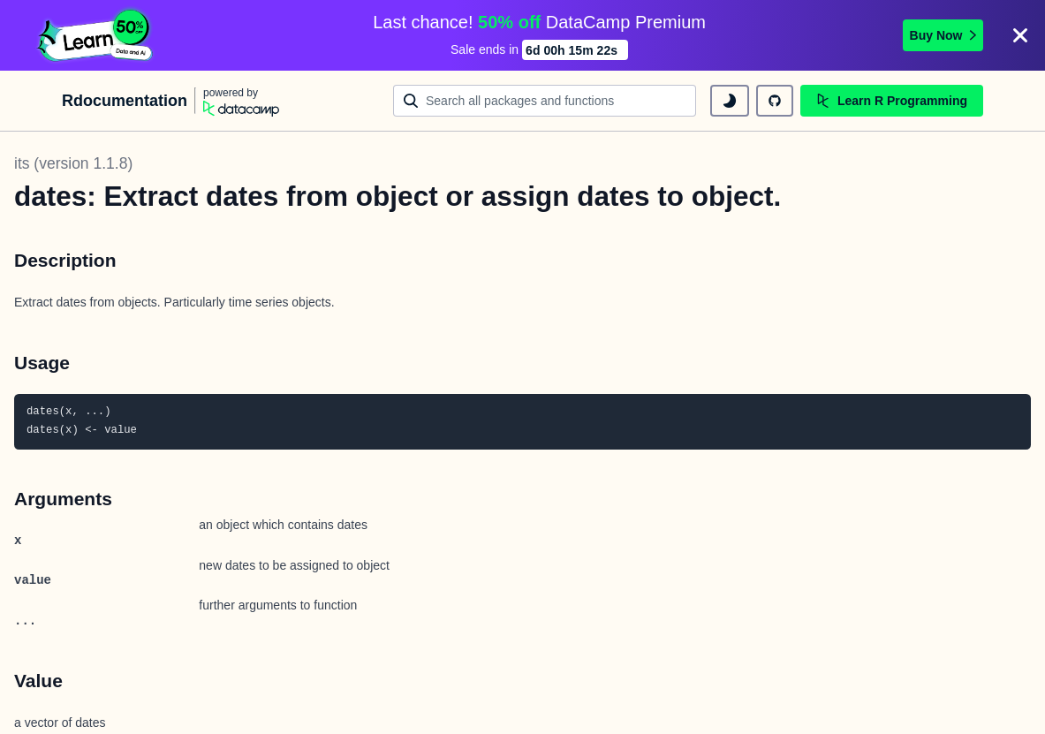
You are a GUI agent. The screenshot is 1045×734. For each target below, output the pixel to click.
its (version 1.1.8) (73, 163)
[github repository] (774, 101)
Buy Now (943, 35)
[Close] (1020, 35)
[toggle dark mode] (729, 101)
